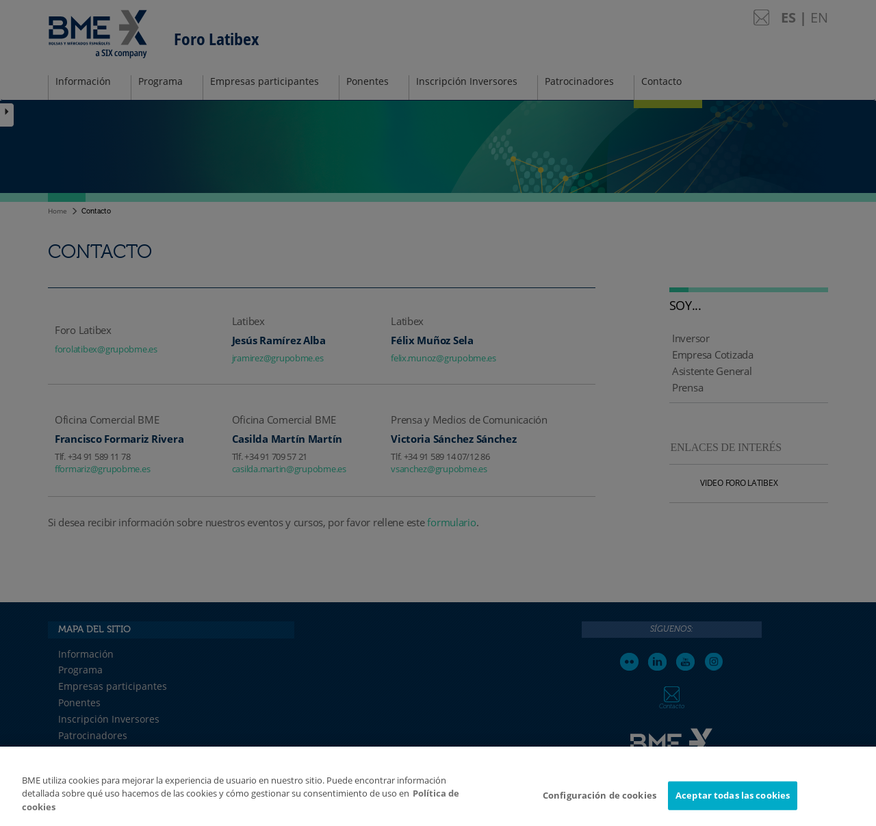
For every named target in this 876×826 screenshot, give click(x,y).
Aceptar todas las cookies (732, 801)
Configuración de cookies (599, 801)
